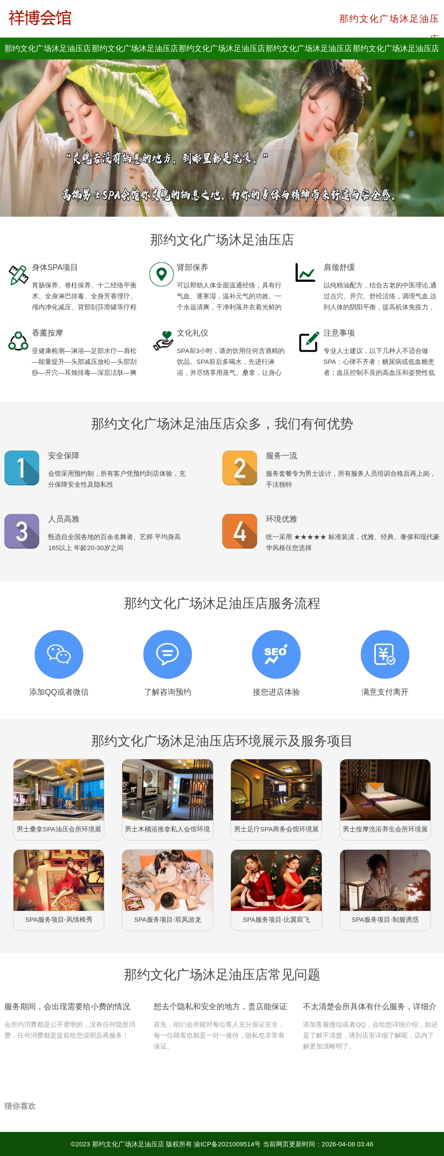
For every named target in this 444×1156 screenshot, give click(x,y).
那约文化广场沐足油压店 (128, 1144)
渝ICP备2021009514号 (227, 1144)
